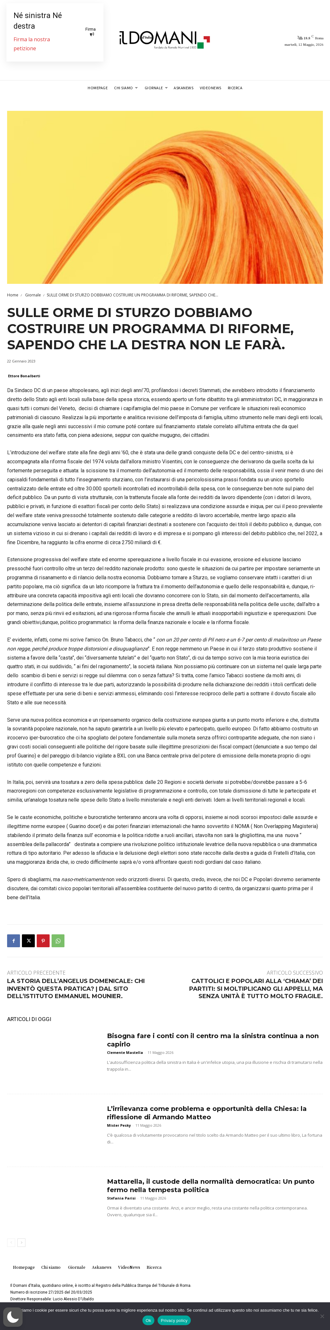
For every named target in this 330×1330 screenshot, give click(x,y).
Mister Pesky (119, 1125)
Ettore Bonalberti (24, 375)
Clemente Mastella (125, 1052)
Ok (148, 1320)
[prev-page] (11, 1242)
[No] (322, 1316)
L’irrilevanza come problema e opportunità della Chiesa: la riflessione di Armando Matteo (207, 1113)
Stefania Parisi (121, 1198)
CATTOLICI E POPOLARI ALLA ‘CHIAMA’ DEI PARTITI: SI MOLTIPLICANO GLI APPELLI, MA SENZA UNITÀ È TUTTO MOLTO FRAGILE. (256, 989)
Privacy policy (174, 1320)
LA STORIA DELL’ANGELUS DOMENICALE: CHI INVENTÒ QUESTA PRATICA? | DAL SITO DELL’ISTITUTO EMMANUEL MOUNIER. (76, 989)
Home (12, 295)
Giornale (32, 295)
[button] (13, 1317)
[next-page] (21, 1242)
